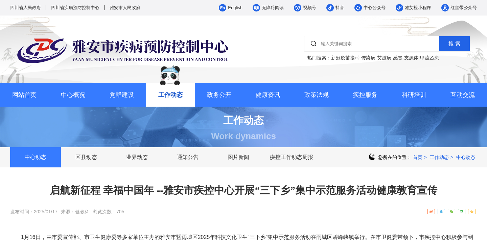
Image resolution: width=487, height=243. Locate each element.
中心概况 (73, 94)
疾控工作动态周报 (291, 157)
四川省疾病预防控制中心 (75, 7)
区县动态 (86, 157)
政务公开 (219, 94)
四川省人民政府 (25, 7)
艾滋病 (384, 57)
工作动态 (170, 94)
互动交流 (462, 94)
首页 (417, 157)
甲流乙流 (429, 57)
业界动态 (137, 157)
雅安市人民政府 (125, 7)
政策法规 (316, 94)
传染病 (368, 57)
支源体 (411, 57)
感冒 (397, 57)
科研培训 (414, 94)
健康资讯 (268, 94)
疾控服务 (365, 94)
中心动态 (35, 157)
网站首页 (24, 94)
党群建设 (122, 94)
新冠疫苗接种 (345, 57)
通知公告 (188, 157)
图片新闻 (238, 157)
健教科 (82, 211)
